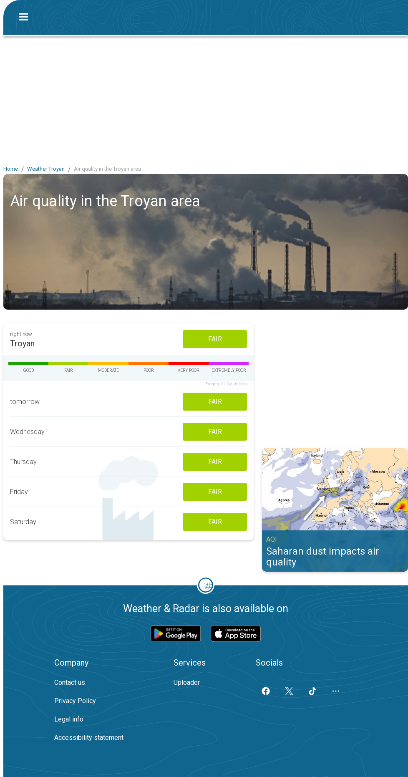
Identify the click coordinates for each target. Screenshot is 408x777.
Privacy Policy (75, 701)
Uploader (187, 682)
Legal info (68, 719)
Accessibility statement (88, 738)
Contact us (69, 682)
